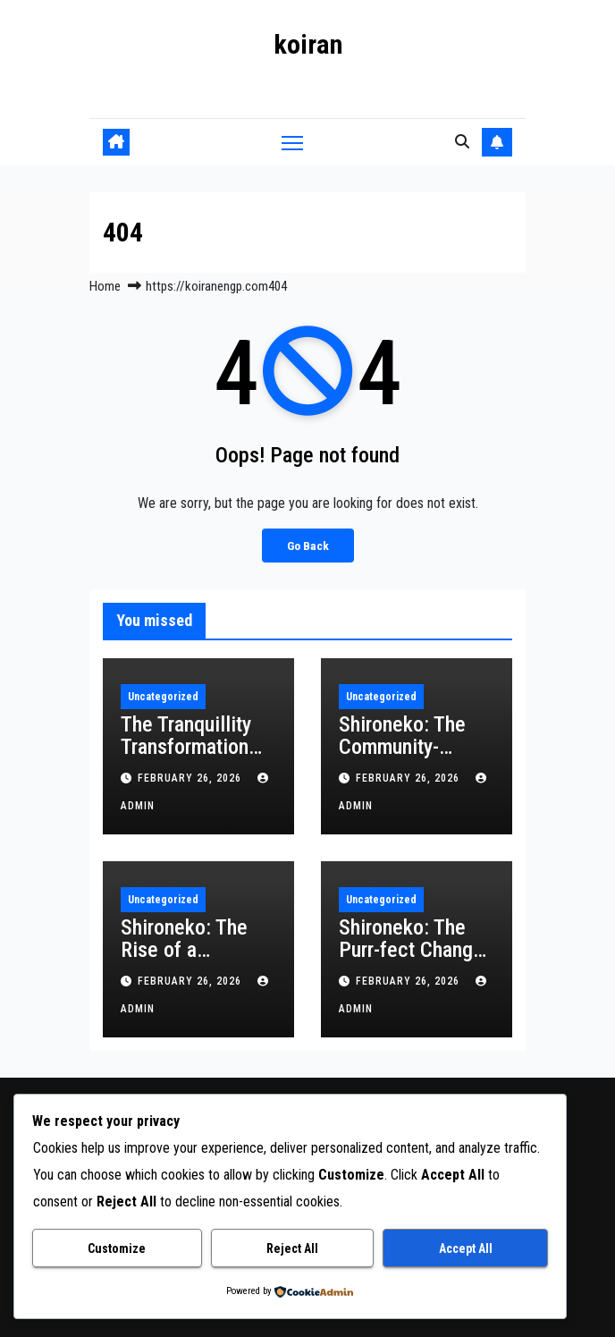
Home (105, 286)
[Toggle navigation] (292, 142)
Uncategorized (163, 696)
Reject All (292, 1248)
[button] (462, 141)
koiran (308, 44)
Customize (117, 1248)
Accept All (466, 1248)
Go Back (308, 545)
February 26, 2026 (191, 778)
